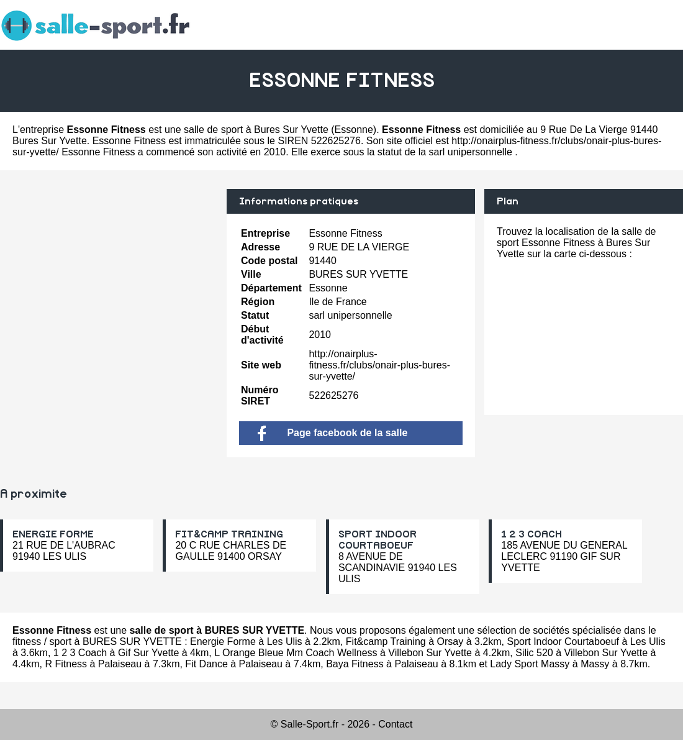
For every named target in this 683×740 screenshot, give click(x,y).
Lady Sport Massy (529, 664)
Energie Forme (223, 641)
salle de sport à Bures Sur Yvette (256, 129)
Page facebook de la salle (332, 432)
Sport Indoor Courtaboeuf (563, 641)
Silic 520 (534, 652)
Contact (395, 724)
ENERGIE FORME (53, 534)
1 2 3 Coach (80, 652)
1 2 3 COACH (531, 534)
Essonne (354, 129)
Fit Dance (206, 664)
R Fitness (66, 664)
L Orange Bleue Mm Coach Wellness (295, 652)
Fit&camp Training (386, 641)
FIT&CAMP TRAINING (229, 534)
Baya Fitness (354, 664)
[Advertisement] (108, 276)
